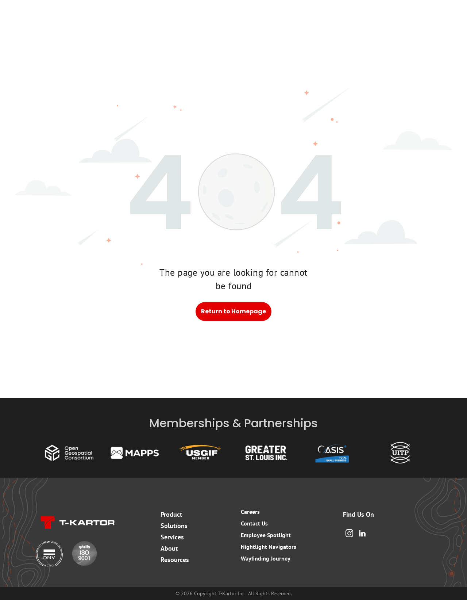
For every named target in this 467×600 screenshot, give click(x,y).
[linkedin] (362, 534)
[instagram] (349, 534)
